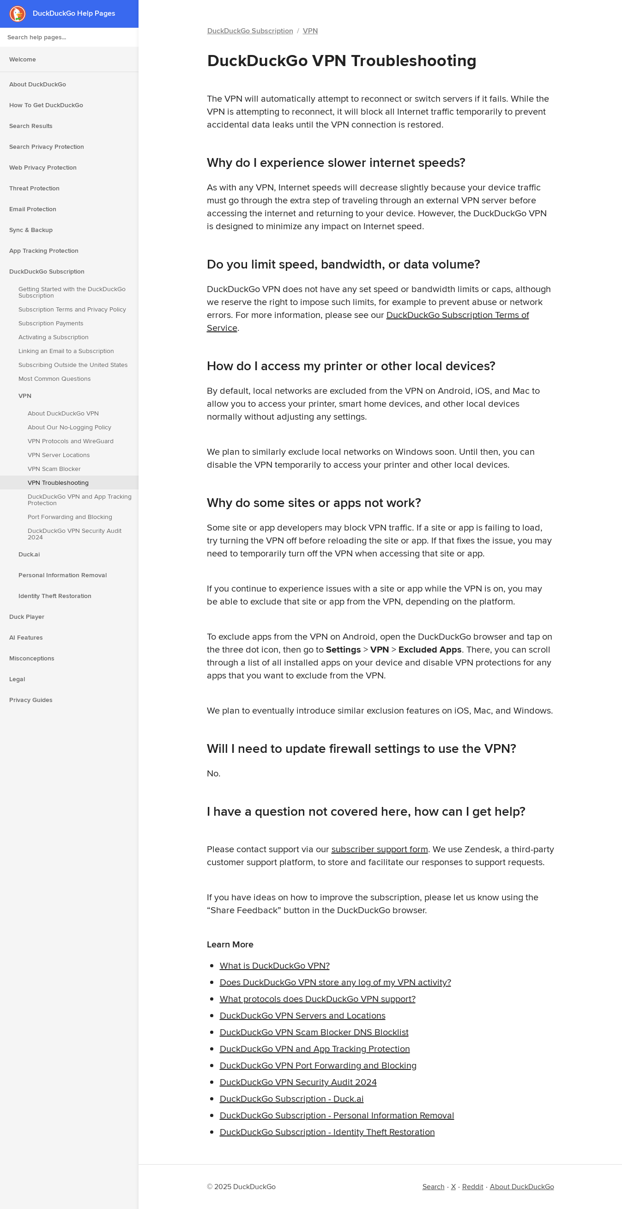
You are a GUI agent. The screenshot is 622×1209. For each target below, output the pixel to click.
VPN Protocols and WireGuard (71, 441)
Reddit (472, 1186)
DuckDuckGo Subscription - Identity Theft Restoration (327, 1131)
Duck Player (26, 616)
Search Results (31, 125)
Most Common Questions (54, 378)
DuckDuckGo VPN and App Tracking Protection (80, 499)
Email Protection (32, 209)
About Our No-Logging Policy (69, 427)
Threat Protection (34, 188)
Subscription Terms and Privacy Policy (72, 309)
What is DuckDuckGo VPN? (275, 965)
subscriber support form (380, 848)
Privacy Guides (31, 699)
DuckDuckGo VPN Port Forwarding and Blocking (318, 1065)
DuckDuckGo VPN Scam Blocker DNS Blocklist (314, 1031)
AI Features (26, 637)
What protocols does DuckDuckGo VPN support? (318, 998)
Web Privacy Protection (43, 167)
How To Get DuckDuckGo (46, 105)
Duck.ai (29, 554)
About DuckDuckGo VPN (63, 413)
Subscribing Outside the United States (73, 364)
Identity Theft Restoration (54, 595)
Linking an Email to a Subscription (66, 350)
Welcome (22, 59)
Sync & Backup (31, 229)
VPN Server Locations (59, 454)
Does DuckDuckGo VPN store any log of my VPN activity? (335, 982)
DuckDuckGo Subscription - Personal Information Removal (337, 1115)
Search (434, 1186)
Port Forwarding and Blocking (70, 516)
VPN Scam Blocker (54, 468)
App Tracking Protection (44, 250)
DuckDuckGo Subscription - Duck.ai (292, 1098)
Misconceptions (31, 658)
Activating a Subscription (53, 337)
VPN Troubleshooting (58, 482)
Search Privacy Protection (46, 146)
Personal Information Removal (62, 575)
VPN (24, 395)
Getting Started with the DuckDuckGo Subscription (72, 292)
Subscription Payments (51, 323)
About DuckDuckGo (37, 84)
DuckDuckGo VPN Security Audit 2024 (74, 534)
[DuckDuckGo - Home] (21, 13)
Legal (17, 679)
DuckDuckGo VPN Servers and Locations (303, 1015)
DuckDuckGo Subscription (47, 271)
